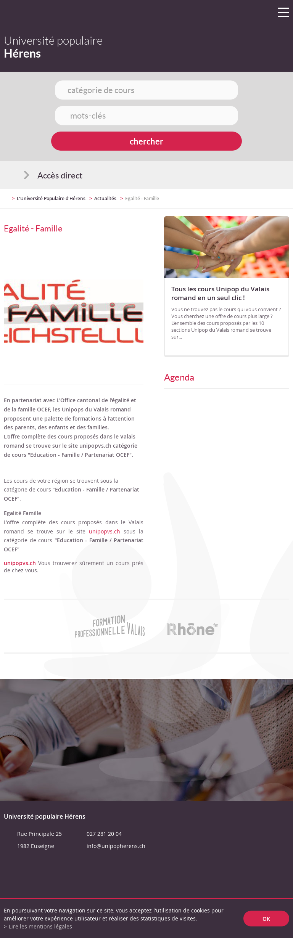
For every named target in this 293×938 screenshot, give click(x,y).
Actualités (105, 198)
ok (266, 918)
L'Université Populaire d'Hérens (51, 198)
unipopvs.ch (104, 531)
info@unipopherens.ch (116, 846)
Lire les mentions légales (40, 926)
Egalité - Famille (142, 198)
